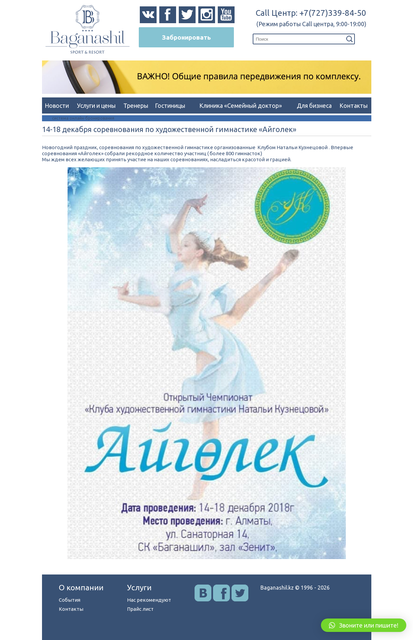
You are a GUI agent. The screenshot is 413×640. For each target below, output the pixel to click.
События (69, 600)
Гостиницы (170, 105)
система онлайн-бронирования (83, 118)
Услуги (139, 587)
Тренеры (135, 105)
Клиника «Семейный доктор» (240, 105)
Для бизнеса (314, 105)
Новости (57, 105)
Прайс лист (140, 609)
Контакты (353, 105)
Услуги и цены (96, 105)
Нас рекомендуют (149, 600)
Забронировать (186, 37)
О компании (81, 587)
